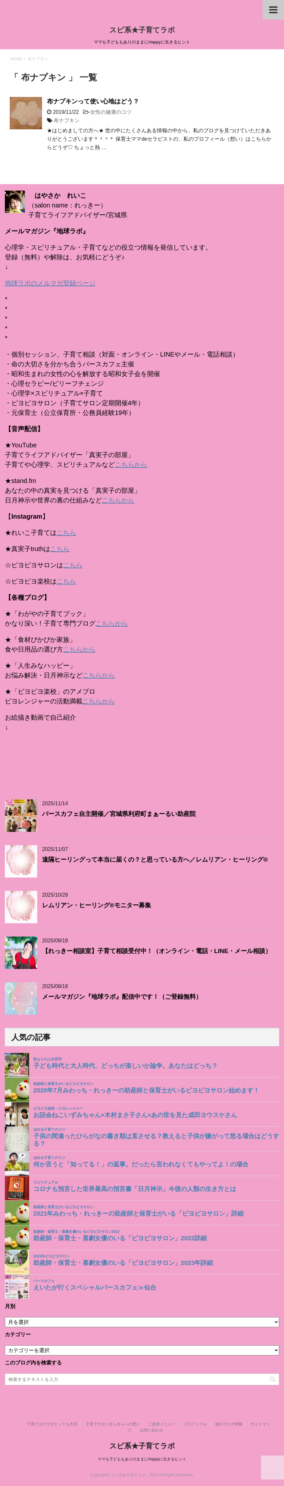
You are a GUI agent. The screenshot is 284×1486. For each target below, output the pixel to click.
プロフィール (195, 1424)
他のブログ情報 (228, 1424)
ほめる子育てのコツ (49, 1129)
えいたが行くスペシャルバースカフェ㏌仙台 (94, 1287)
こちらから (131, 464)
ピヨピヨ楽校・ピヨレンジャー (58, 1108)
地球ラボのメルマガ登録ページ (50, 283)
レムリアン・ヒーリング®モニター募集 (96, 905)
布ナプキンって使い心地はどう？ (93, 101)
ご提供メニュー (161, 1424)
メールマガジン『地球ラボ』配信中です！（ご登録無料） (122, 996)
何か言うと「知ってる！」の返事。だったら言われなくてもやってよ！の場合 (140, 1164)
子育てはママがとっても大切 (52, 1424)
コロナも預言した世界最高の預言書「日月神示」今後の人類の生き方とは (134, 1188)
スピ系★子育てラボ (142, 30)
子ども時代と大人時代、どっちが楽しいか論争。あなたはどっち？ (125, 1065)
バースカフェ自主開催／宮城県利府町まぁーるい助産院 (119, 813)
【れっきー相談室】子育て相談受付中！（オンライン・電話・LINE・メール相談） (156, 951)
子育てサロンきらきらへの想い (113, 1424)
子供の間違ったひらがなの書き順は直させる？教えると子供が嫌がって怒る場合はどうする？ (156, 1140)
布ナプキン (67, 120)
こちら (66, 532)
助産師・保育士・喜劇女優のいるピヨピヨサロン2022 (76, 1231)
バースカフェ (44, 1281)
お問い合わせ (151, 1430)
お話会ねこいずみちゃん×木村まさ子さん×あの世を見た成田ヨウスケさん (135, 1115)
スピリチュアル (45, 1182)
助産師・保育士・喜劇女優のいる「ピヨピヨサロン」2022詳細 (120, 1238)
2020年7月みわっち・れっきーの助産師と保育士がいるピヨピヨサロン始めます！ (146, 1090)
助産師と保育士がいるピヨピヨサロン (63, 1084)
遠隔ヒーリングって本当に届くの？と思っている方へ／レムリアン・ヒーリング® (155, 859)
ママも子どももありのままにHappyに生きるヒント (142, 1459)
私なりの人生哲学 (47, 1059)
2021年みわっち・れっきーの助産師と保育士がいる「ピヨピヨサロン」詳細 (138, 1213)
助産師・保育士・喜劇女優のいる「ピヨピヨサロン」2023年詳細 (123, 1262)
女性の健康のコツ (111, 112)
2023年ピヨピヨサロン (51, 1256)
